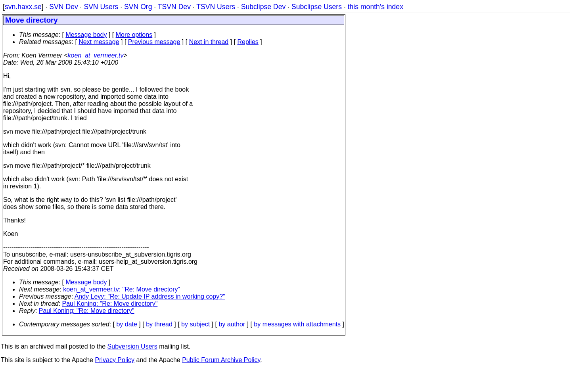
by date (126, 324)
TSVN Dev (174, 7)
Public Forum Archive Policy (221, 360)
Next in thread (209, 41)
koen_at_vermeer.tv (96, 55)
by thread (159, 324)
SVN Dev (63, 7)
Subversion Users (132, 346)
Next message (99, 41)
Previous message (154, 41)
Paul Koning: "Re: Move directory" (110, 303)
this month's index (375, 7)
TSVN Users (215, 7)
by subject (195, 324)
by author (231, 324)
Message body (86, 34)
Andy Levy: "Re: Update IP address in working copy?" (150, 296)
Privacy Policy (114, 360)
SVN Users (101, 7)
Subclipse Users (316, 7)
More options (134, 34)
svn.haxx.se (23, 7)
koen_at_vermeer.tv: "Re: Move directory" (121, 289)
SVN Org (138, 7)
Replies (248, 41)
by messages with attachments (297, 324)
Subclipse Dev (263, 7)
